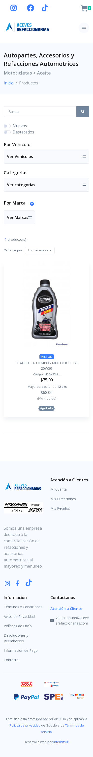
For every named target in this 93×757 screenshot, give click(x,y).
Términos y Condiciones (23, 606)
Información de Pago (21, 650)
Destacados (23, 132)
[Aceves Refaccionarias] (27, 27)
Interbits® (61, 742)
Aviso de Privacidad (19, 616)
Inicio (9, 83)
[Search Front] (40, 111)
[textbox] (38, 250)
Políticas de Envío (18, 626)
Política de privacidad (24, 725)
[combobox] (40, 250)
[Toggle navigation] (84, 28)
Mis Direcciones (63, 498)
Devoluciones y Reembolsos (16, 638)
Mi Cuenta (58, 489)
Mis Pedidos (60, 508)
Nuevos (20, 126)
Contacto (11, 659)
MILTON (46, 357)
